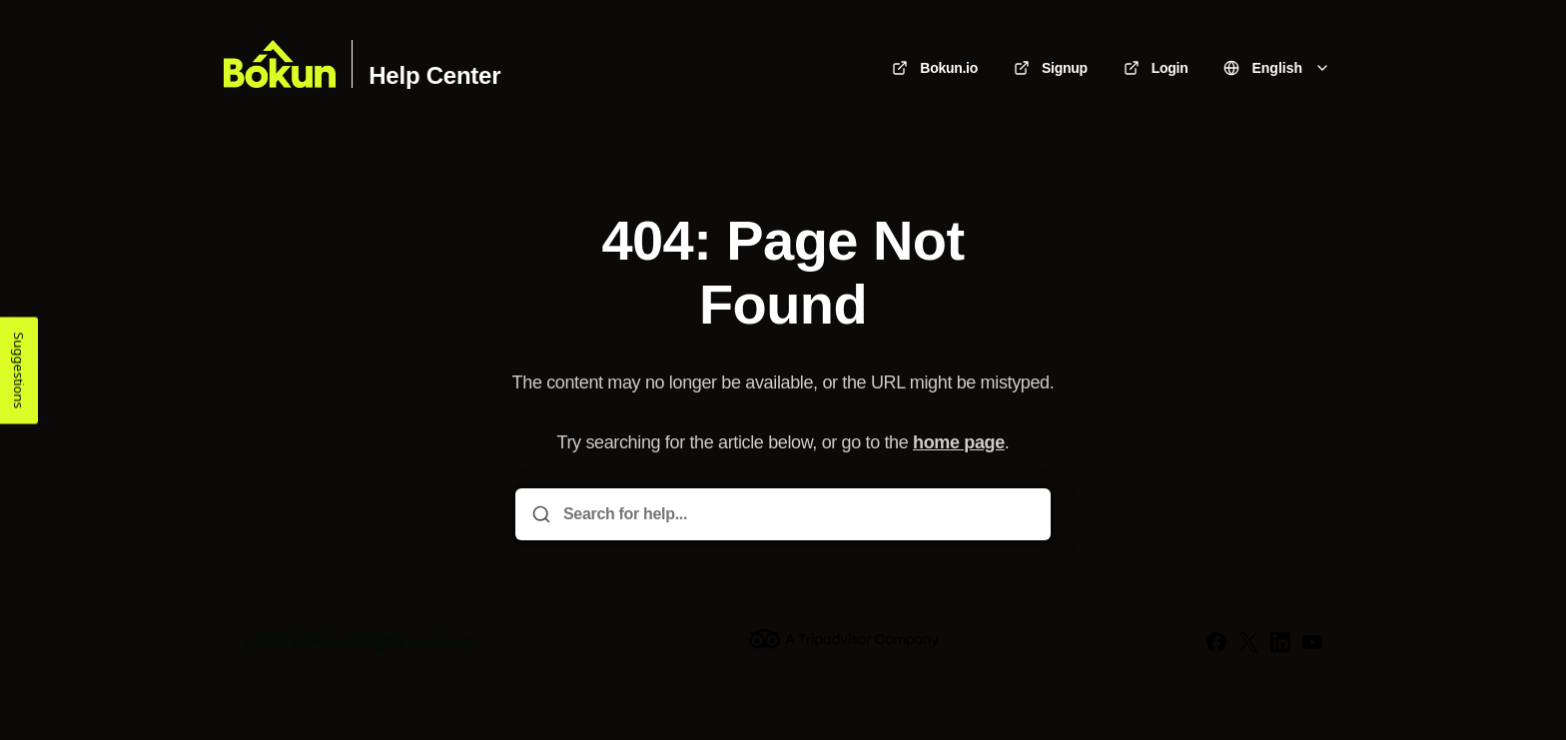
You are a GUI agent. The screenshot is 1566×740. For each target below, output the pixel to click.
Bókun (314, 641)
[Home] (280, 64)
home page (959, 442)
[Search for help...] (797, 514)
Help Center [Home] (434, 76)
